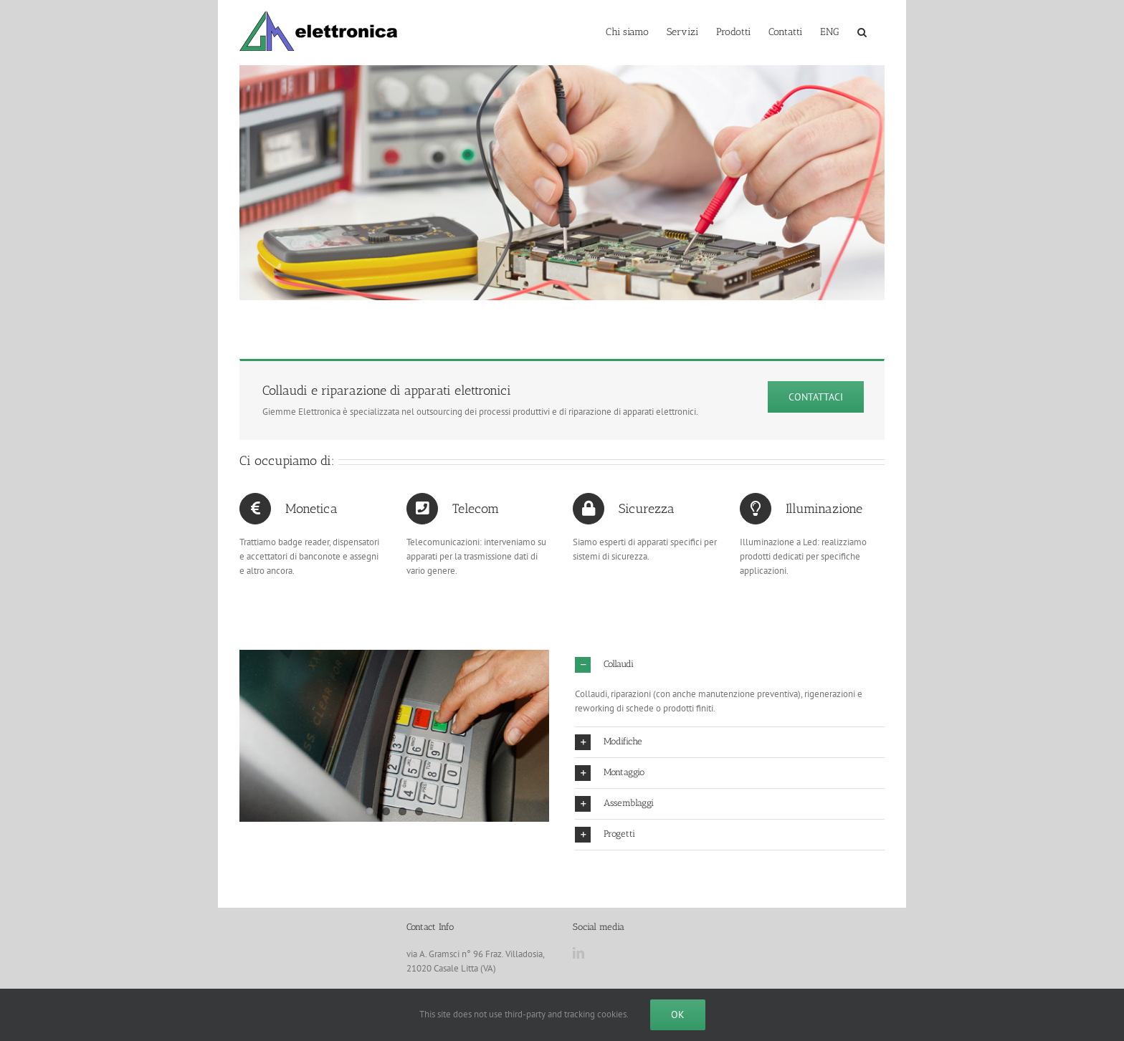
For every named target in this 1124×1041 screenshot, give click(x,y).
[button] (862, 31)
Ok (678, 1014)
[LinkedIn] (578, 953)
